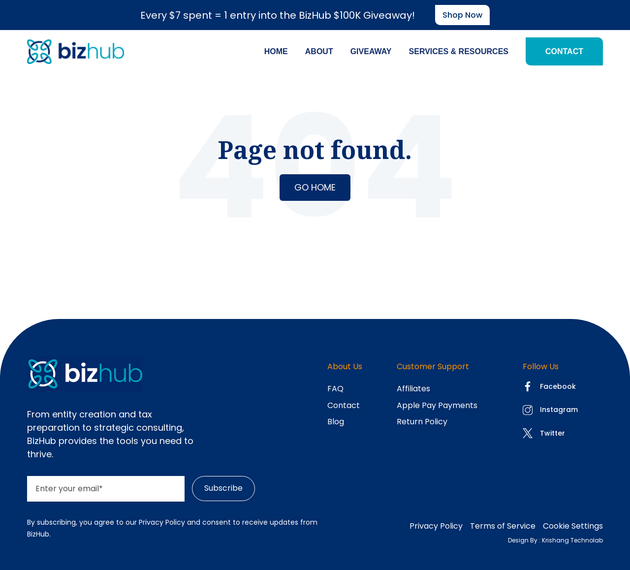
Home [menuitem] (276, 51)
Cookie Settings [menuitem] (573, 526)
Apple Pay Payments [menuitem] (437, 405)
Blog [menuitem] (335, 421)
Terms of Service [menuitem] (503, 526)
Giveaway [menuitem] (371, 51)
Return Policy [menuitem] (422, 421)
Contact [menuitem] (564, 51)
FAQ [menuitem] (335, 388)
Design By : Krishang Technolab (555, 540)
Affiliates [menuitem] (413, 388)
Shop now (462, 15)
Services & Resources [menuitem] (458, 51)
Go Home (315, 187)
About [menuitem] (319, 51)
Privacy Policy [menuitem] (436, 526)
